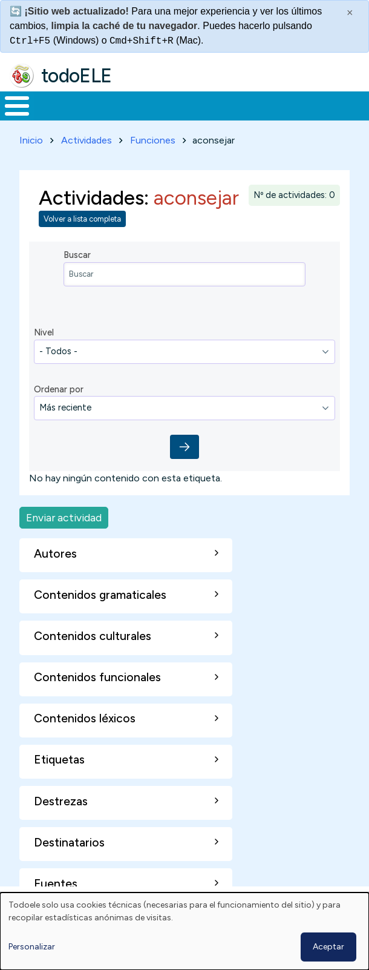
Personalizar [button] (31, 947)
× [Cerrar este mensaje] (350, 13)
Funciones (152, 140)
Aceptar (328, 947)
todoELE (76, 75)
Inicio (31, 140)
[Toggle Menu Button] (17, 105)
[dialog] (184, 931)
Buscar (77, 254)
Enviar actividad (64, 517)
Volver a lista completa (82, 218)
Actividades (86, 140)
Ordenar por (58, 389)
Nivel (44, 332)
